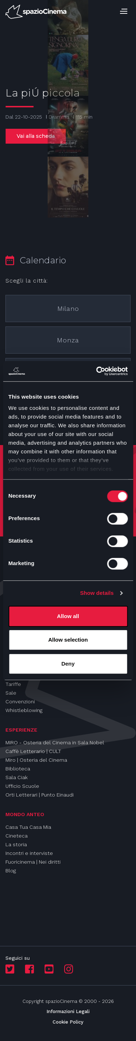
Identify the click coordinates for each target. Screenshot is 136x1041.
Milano (68, 308)
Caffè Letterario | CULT (33, 751)
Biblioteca (17, 769)
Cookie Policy (68, 1022)
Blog (10, 870)
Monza (68, 340)
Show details (97, 593)
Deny (68, 664)
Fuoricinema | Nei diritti (33, 862)
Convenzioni (20, 701)
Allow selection (68, 640)
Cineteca (16, 836)
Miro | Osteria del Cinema (36, 760)
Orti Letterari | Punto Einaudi (39, 795)
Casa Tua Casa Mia (28, 827)
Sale (10, 693)
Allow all (68, 616)
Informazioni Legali (68, 1011)
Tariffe (13, 684)
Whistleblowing (23, 710)
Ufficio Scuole (22, 786)
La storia (16, 844)
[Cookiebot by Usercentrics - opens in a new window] (97, 371)
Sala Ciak (16, 777)
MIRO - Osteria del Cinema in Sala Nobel (54, 742)
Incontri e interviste (29, 853)
